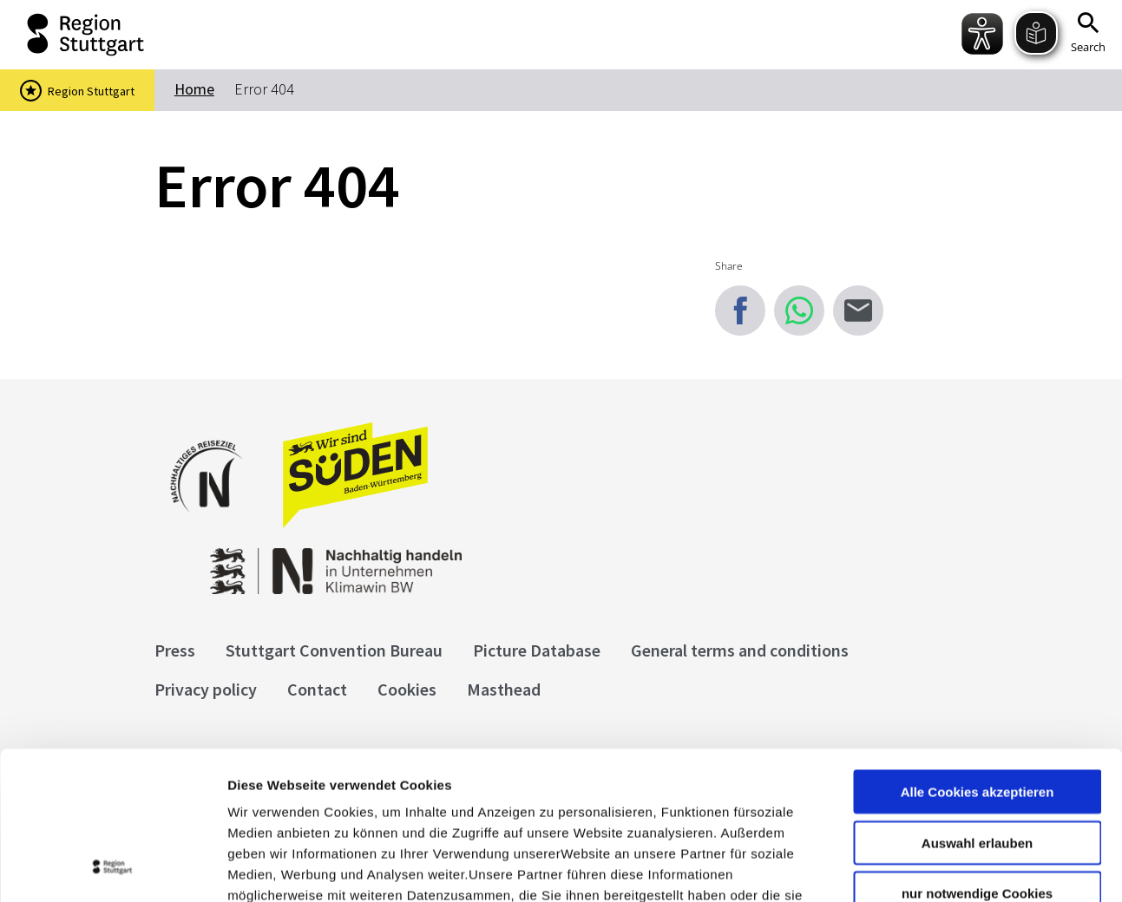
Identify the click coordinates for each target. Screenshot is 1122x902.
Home (194, 89)
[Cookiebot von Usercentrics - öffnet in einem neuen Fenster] (112, 868)
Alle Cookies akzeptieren (977, 652)
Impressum (264, 797)
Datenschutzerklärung (385, 797)
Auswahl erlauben (977, 703)
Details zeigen (923, 867)
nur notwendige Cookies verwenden (977, 761)
